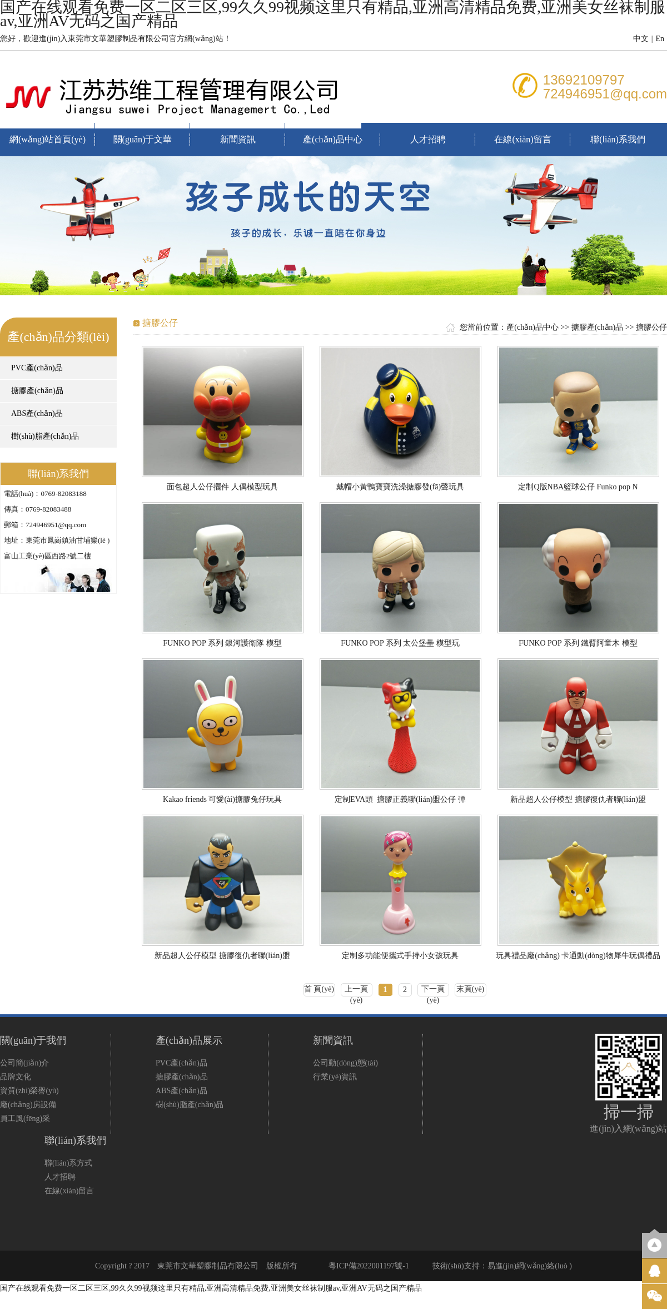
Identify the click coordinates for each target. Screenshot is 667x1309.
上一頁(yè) (356, 990)
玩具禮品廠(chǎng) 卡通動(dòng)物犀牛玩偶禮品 (578, 955)
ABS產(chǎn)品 (37, 413)
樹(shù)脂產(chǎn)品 (45, 436)
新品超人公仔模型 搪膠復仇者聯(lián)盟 (578, 799)
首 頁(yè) (319, 989)
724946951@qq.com (605, 93)
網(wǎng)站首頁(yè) (47, 139)
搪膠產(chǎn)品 (37, 390)
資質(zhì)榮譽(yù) (29, 1091)
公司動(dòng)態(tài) (345, 1063)
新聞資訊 (238, 139)
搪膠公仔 (651, 327)
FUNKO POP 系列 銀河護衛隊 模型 (222, 643)
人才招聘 (428, 139)
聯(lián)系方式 (68, 1163)
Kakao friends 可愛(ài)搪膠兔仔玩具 (222, 799)
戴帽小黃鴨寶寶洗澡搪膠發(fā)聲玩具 (400, 487)
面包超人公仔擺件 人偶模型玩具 (222, 487)
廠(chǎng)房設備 (28, 1104)
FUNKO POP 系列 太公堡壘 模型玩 (400, 643)
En (659, 38)
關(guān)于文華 (142, 139)
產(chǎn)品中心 (332, 139)
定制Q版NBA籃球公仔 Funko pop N (578, 487)
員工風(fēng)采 (25, 1118)
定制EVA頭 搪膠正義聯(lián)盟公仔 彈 (400, 799)
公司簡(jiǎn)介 (24, 1063)
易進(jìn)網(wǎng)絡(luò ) (529, 1266)
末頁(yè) (470, 989)
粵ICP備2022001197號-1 (368, 1266)
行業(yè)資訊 (335, 1077)
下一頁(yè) (433, 990)
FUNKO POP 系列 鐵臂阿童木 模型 (578, 643)
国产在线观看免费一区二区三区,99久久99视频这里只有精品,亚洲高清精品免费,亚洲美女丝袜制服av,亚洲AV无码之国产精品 (211, 1288)
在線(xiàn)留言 (522, 139)
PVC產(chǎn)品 (37, 368)
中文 (641, 38)
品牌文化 (15, 1077)
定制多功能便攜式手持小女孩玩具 (400, 955)
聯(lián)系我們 (617, 139)
